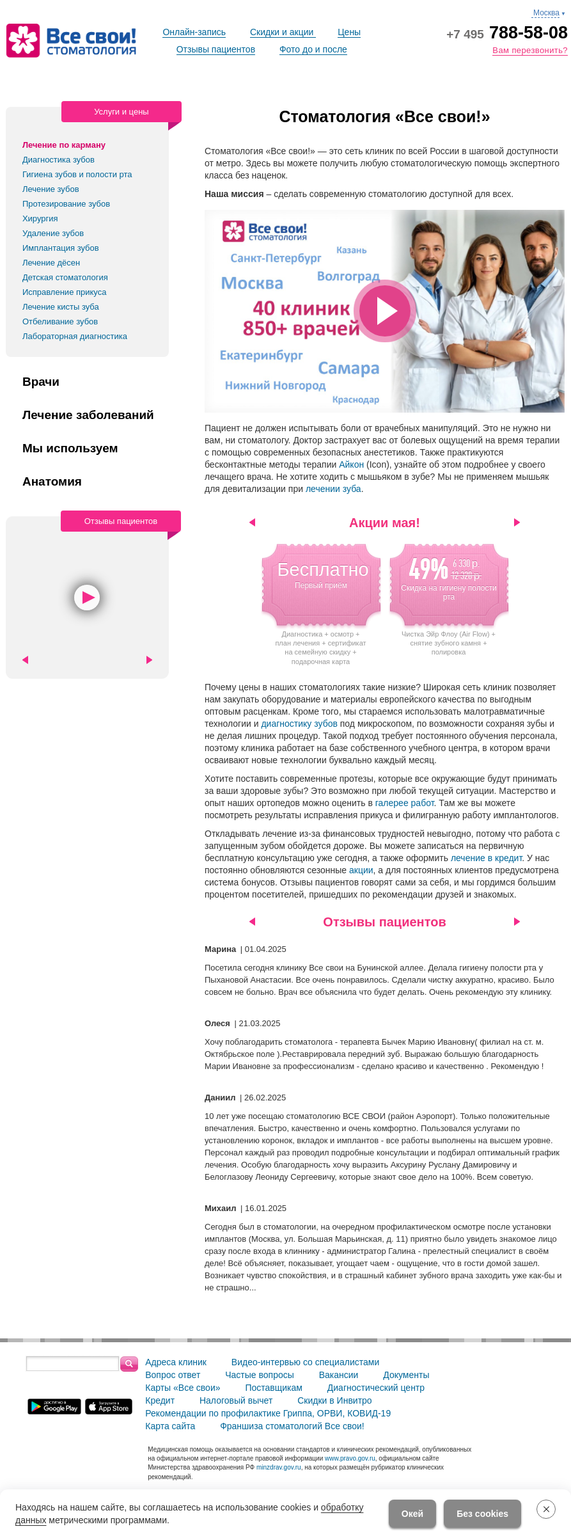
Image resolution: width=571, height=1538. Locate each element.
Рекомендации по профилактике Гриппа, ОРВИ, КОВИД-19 (268, 1413)
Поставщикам (273, 1388)
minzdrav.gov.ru (278, 1467)
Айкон (351, 464)
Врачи (40, 382)
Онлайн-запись (194, 32)
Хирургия (40, 218)
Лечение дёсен (51, 262)
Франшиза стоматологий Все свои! (292, 1426)
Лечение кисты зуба (60, 307)
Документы (406, 1375)
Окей (412, 1514)
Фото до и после (313, 49)
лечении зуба (333, 489)
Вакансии (339, 1375)
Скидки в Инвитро (334, 1400)
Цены (349, 32)
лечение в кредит (486, 858)
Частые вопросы (259, 1375)
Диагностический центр (376, 1388)
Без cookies (482, 1514)
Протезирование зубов (66, 204)
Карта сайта (170, 1426)
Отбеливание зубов (60, 321)
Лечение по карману (64, 145)
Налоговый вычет (235, 1400)
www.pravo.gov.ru (350, 1458)
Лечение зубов (50, 189)
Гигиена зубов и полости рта (77, 174)
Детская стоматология (65, 277)
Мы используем (70, 448)
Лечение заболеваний (88, 415)
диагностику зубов (300, 723)
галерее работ (404, 803)
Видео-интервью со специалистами (305, 1362)
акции (361, 870)
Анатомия (52, 482)
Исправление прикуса (64, 292)
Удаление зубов (53, 233)
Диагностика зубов (58, 159)
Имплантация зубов (60, 248)
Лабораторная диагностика (74, 336)
